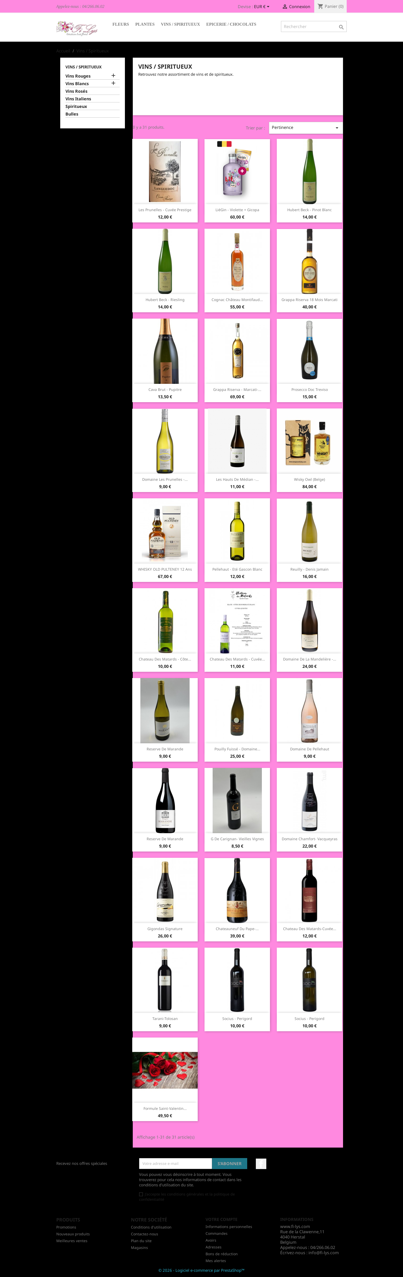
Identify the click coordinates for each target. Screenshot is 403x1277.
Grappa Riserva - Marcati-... (237, 389)
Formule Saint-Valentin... (165, 1108)
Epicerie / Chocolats (231, 24)
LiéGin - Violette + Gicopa (237, 209)
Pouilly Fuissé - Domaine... (237, 748)
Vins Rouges (78, 76)
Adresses (214, 1247)
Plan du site (141, 1240)
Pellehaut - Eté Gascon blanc (237, 569)
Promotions (66, 1227)
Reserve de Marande (165, 748)
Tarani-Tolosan (165, 1018)
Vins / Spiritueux (180, 24)
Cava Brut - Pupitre (165, 389)
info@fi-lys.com (323, 1253)
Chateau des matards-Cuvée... (309, 928)
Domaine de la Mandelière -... (309, 659)
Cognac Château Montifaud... (237, 299)
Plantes (145, 24)
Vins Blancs (77, 83)
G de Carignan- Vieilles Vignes (237, 838)
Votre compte (222, 1219)
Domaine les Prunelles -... (165, 479)
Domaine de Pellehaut (309, 748)
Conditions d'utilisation (151, 1227)
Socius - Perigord (237, 1018)
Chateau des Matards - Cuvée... (237, 659)
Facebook (261, 1164)
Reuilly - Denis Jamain (309, 569)
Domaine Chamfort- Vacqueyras (310, 838)
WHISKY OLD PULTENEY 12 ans (165, 569)
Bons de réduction (222, 1253)
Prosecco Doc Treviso (309, 389)
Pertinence (306, 127)
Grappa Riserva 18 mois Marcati (309, 299)
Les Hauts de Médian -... (237, 479)
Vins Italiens (78, 99)
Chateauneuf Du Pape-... (237, 928)
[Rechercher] (314, 26)
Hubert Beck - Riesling (165, 299)
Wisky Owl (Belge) (309, 479)
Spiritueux (76, 106)
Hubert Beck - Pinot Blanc (309, 209)
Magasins (139, 1247)
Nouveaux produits (73, 1233)
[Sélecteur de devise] (262, 7)
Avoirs (211, 1240)
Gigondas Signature (165, 928)
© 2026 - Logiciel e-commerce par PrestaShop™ (201, 1270)
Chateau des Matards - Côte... (165, 659)
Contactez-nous (144, 1233)
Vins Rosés (76, 91)
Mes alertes (216, 1260)
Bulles (71, 114)
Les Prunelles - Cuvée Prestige (165, 209)
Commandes (217, 1233)
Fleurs (121, 24)
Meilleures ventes (71, 1240)
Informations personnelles (229, 1226)
